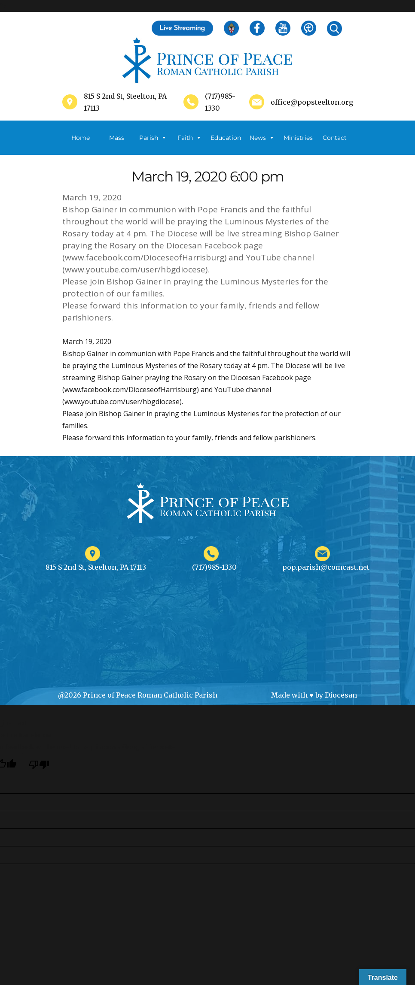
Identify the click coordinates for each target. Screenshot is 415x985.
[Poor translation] (39, 764)
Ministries (298, 144)
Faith (189, 138)
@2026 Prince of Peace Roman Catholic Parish (137, 695)
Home (80, 138)
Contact (335, 138)
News (262, 138)
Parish (153, 138)
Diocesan (341, 695)
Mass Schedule (117, 144)
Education (226, 138)
